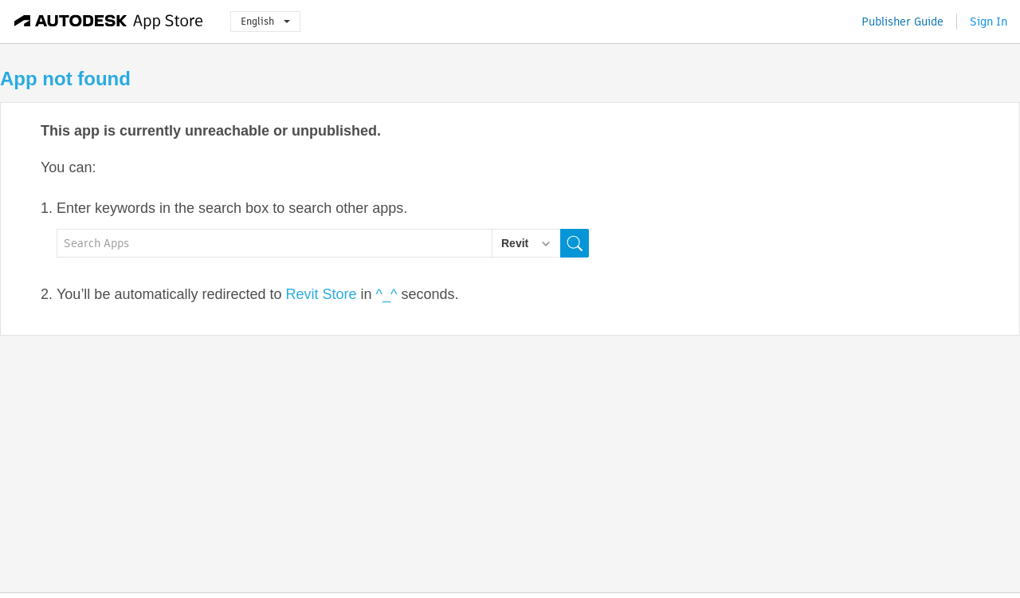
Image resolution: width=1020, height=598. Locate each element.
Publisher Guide (902, 22)
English (265, 21)
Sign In (988, 22)
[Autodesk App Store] (109, 21)
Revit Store (321, 294)
